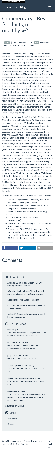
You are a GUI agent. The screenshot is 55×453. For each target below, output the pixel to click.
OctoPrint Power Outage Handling (23, 299)
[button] (10, 248)
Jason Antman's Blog (14, 7)
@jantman (9, 405)
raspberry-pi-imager (16, 391)
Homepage (12, 418)
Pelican (16, 444)
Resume (10, 424)
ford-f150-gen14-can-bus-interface (23, 378)
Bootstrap (25, 444)
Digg (24, 53)
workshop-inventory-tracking (20, 365)
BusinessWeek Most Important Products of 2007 (27, 56)
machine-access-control (18, 342)
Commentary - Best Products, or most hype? (24, 24)
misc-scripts (12, 329)
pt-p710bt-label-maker (17, 355)
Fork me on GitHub (14, 1)
